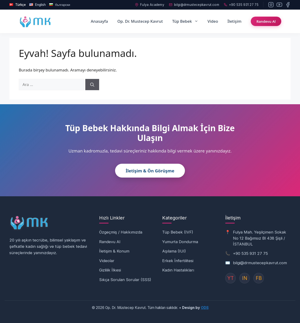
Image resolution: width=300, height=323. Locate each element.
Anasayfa (99, 21)
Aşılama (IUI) (174, 251)
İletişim (234, 21)
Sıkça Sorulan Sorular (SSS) (125, 279)
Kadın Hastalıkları (178, 270)
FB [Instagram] (259, 278)
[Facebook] (288, 4)
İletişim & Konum (114, 251)
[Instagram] (271, 4)
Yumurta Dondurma (180, 241)
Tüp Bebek (187, 21)
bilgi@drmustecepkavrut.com (194, 5)
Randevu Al (266, 21)
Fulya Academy (149, 5)
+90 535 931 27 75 (241, 5)
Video (212, 21)
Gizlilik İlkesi (110, 270)
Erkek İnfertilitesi (177, 260)
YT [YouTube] (230, 278)
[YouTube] (279, 4)
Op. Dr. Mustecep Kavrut (140, 21)
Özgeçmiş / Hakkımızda (120, 232)
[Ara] (92, 84)
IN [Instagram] (244, 278)
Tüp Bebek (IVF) (177, 232)
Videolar (106, 260)
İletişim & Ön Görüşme (150, 171)
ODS (205, 307)
